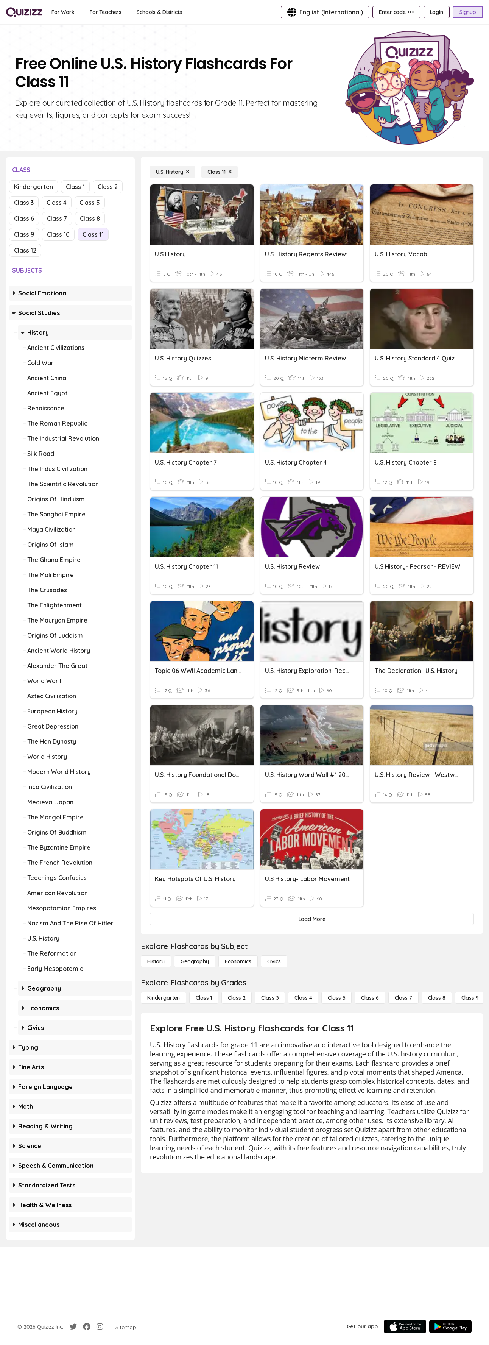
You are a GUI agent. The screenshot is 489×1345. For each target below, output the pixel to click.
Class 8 (90, 218)
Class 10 (58, 234)
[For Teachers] (106, 12)
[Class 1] (203, 998)
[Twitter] (73, 1327)
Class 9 (24, 234)
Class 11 (93, 234)
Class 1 (75, 186)
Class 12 (25, 250)
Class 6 (24, 218)
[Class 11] (219, 172)
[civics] (274, 961)
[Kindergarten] (163, 998)
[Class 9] (470, 998)
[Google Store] (450, 1326)
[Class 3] (270, 998)
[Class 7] (403, 998)
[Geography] (194, 961)
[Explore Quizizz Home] (24, 12)
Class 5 (89, 202)
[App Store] (405, 1326)
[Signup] (468, 12)
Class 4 (57, 202)
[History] (156, 961)
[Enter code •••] (396, 12)
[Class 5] (336, 998)
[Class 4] (303, 998)
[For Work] (63, 12)
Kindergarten (33, 186)
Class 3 (24, 202)
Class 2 (108, 186)
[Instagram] (100, 1327)
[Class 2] (236, 998)
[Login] (437, 12)
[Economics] (238, 961)
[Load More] (312, 919)
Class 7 (57, 218)
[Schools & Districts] (159, 12)
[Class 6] (370, 998)
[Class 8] (437, 998)
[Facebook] (86, 1327)
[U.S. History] (172, 172)
